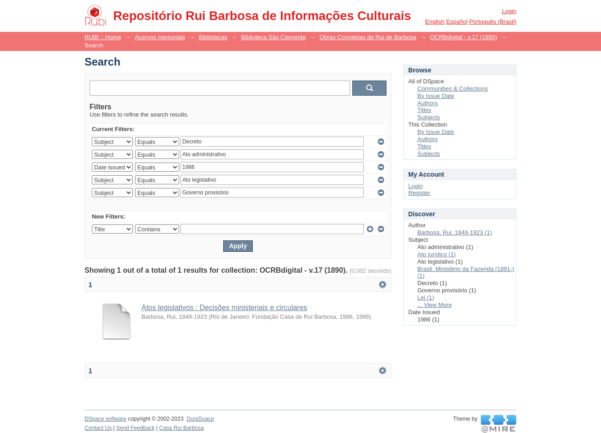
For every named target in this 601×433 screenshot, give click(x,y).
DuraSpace (200, 419)
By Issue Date (435, 95)
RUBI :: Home (103, 37)
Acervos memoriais (160, 37)
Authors (427, 103)
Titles (424, 110)
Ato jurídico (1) (436, 254)
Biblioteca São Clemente (273, 37)
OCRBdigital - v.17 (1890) (463, 37)
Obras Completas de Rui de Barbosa (368, 37)
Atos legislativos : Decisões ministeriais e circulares (224, 307)
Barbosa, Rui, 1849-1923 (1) (454, 232)
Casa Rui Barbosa (181, 428)
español (456, 21)
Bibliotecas (213, 37)
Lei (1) (425, 297)
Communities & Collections (452, 88)
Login (509, 11)
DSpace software (105, 419)
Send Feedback (135, 428)
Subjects (428, 117)
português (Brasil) (492, 21)
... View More (434, 304)
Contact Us (98, 428)
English (435, 21)
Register (419, 192)
